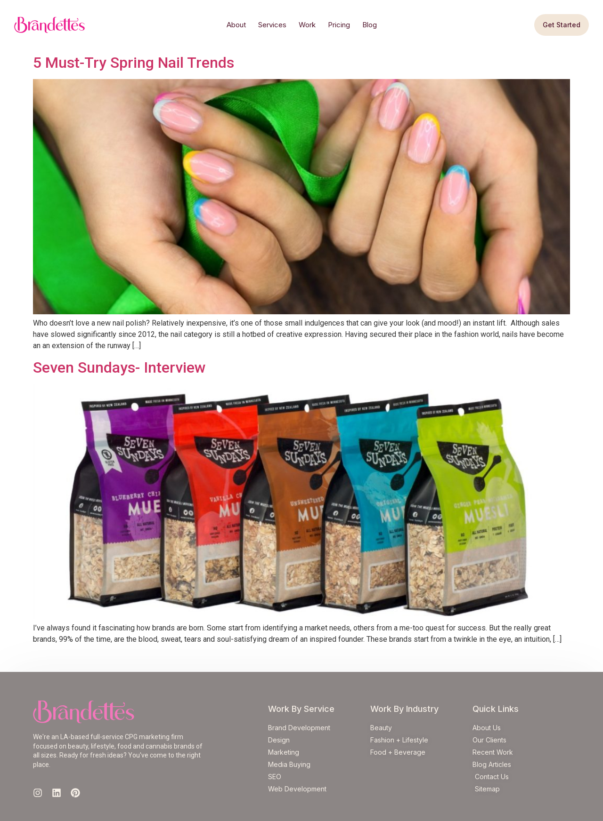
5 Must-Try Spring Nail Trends (133, 63)
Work (307, 24)
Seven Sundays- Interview (119, 367)
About (236, 24)
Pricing (339, 24)
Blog (369, 24)
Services (272, 24)
